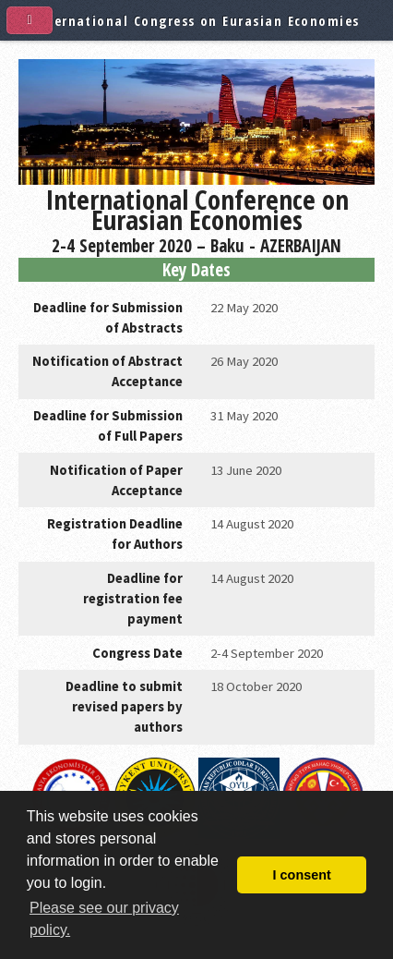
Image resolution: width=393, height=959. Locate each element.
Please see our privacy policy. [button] (104, 919)
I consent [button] (302, 875)
